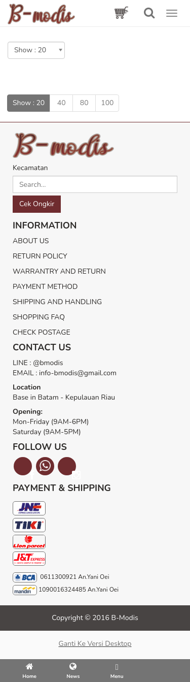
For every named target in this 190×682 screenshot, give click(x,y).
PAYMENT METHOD (45, 286)
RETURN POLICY (40, 256)
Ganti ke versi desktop (94, 643)
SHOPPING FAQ (39, 317)
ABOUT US (31, 241)
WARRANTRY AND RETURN (59, 271)
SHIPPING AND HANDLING (57, 302)
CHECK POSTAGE (41, 332)
